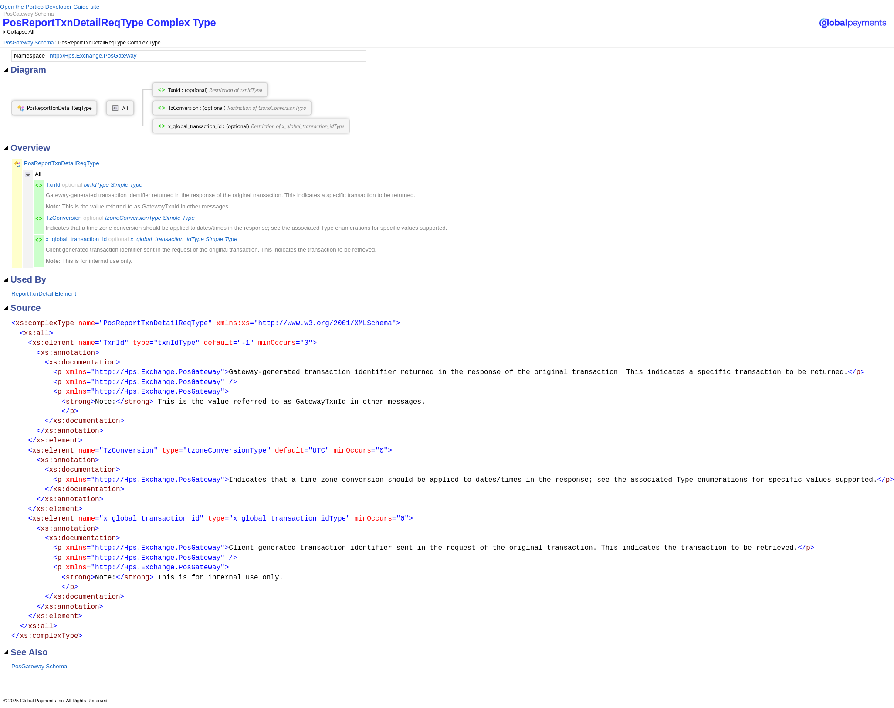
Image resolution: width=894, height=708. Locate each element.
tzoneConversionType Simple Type (149, 217)
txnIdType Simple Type (113, 184)
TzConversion (63, 217)
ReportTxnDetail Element (43, 293)
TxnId (53, 184)
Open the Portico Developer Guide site (49, 6)
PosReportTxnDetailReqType (61, 163)
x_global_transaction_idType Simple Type (183, 239)
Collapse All (20, 32)
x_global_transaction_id (76, 239)
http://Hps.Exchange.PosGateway (93, 55)
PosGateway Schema (28, 43)
